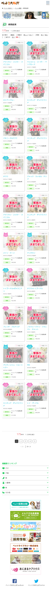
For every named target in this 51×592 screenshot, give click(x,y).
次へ (28, 423)
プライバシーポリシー (36, 586)
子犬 (7, 444)
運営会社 (21, 583)
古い (30, 35)
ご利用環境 (41, 583)
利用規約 (30, 583)
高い (46, 35)
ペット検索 (18, 8)
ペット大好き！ (8, 8)
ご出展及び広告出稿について (17, 586)
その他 (7, 468)
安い (42, 35)
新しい (26, 35)
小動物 (7, 459)
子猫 (7, 449)
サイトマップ (10, 583)
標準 (12, 35)
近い (13, 37)
